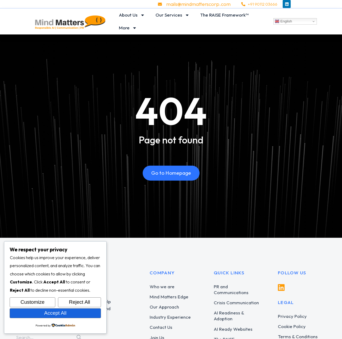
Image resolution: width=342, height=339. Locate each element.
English (283, 21)
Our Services (172, 15)
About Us (132, 15)
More (128, 28)
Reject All (79, 302)
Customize (33, 302)
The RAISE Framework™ (224, 15)
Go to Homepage (171, 173)
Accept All (55, 313)
